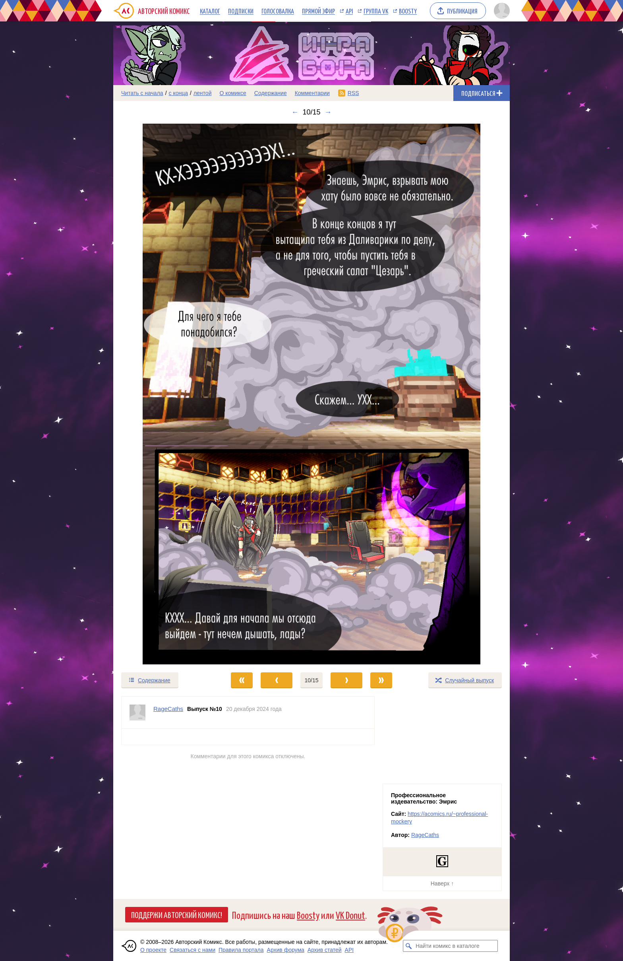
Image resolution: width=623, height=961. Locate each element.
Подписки (240, 10)
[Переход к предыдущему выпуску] (163, 394)
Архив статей (325, 950)
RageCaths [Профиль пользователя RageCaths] (168, 708)
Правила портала (241, 950)
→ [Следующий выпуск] (328, 112)
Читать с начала (142, 93)
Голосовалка (277, 10)
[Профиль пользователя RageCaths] (137, 712)
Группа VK (376, 10)
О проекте (153, 950)
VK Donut (350, 915)
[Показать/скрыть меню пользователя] (500, 10)
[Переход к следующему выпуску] (311, 394)
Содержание (270, 93)
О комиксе (232, 93)
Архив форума (285, 950)
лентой (202, 93)
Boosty (408, 10)
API (349, 10)
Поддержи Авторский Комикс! (176, 914)
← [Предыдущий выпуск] (294, 112)
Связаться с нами (192, 950)
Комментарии (312, 93)
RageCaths (425, 835)
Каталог (210, 10)
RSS (353, 93)
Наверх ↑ (442, 883)
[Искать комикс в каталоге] (408, 945)
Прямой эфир (318, 10)
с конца (178, 93)
